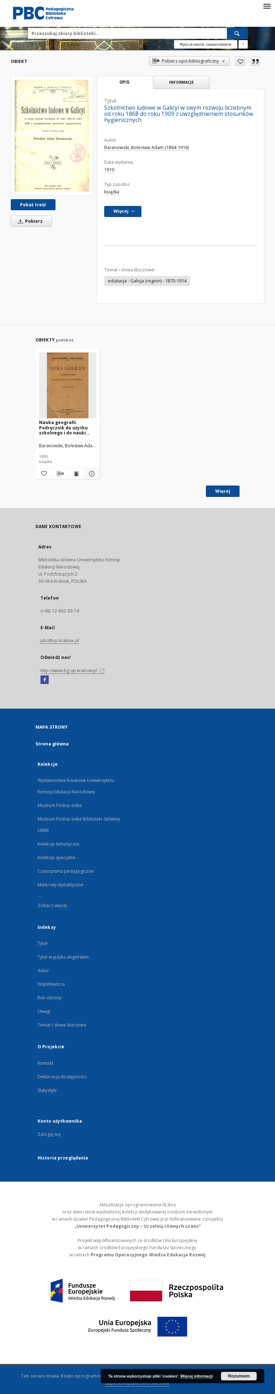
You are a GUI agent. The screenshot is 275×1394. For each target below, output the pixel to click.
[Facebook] (44, 680)
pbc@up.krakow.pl (59, 640)
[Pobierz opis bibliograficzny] (59, 473)
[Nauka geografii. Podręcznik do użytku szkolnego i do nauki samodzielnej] (67, 386)
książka (111, 192)
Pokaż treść (33, 205)
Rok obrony (50, 998)
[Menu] (266, 5)
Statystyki (47, 1090)
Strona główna (52, 744)
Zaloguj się (49, 1134)
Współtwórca (51, 984)
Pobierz (29, 221)
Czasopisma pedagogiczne (66, 871)
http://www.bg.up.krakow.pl (72, 671)
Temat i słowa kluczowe (62, 1025)
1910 (109, 170)
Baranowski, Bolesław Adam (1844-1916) (146, 147)
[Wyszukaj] (237, 33)
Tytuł (43, 943)
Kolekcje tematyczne (58, 844)
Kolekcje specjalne (57, 857)
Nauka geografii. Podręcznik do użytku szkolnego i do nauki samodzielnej (63, 427)
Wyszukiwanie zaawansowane (206, 44)
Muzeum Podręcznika (60, 805)
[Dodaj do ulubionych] (240, 61)
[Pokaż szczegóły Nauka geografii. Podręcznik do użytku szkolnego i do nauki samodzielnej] (91, 473)
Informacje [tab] (181, 82)
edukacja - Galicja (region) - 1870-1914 (147, 281)
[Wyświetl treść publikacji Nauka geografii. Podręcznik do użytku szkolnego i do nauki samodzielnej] (76, 473)
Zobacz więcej (52, 905)
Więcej (222, 491)
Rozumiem (239, 1376)
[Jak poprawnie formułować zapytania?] (243, 44)
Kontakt (45, 1063)
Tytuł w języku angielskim (63, 957)
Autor (43, 970)
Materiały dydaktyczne (61, 885)
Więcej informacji (196, 1376)
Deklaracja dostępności (62, 1077)
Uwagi (44, 1011)
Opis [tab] (124, 82)
